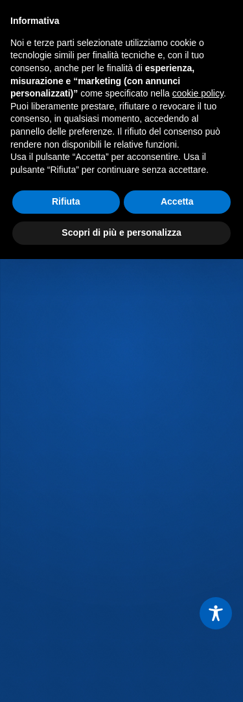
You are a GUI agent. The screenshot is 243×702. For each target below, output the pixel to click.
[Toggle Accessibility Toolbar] (215, 613)
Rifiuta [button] (66, 201)
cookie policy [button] (198, 93)
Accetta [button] (177, 201)
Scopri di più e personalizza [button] (121, 232)
